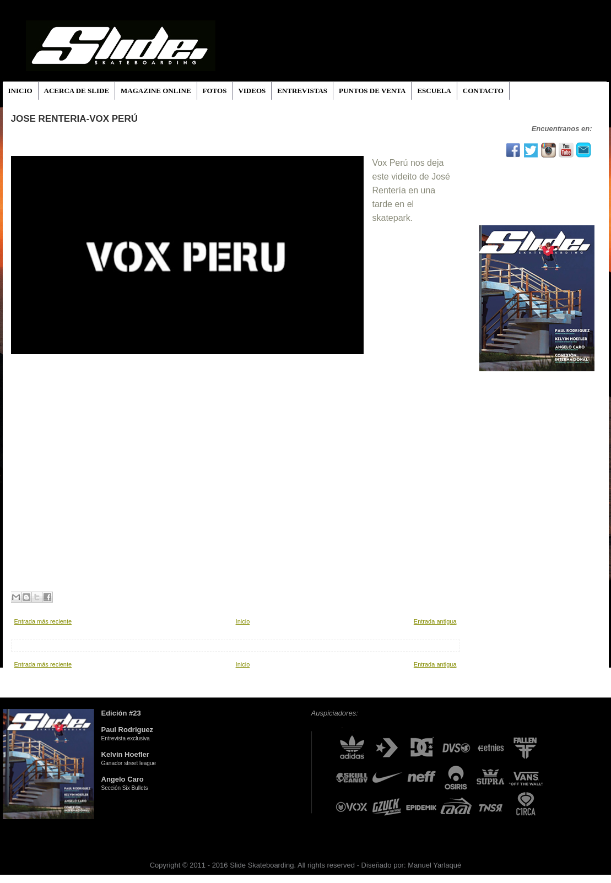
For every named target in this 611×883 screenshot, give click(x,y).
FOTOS (215, 90)
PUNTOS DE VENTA (372, 90)
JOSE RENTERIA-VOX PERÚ (74, 118)
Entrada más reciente (43, 621)
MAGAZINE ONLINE (156, 90)
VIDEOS (252, 90)
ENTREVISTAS (302, 90)
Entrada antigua (435, 621)
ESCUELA (434, 90)
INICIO (20, 90)
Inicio (243, 621)
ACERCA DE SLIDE (76, 90)
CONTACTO (483, 90)
